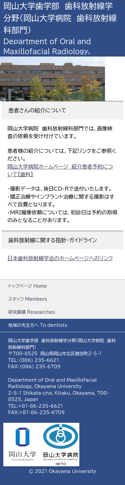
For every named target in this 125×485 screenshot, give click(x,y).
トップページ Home (27, 286)
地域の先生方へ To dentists (37, 325)
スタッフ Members (27, 299)
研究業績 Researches (31, 312)
